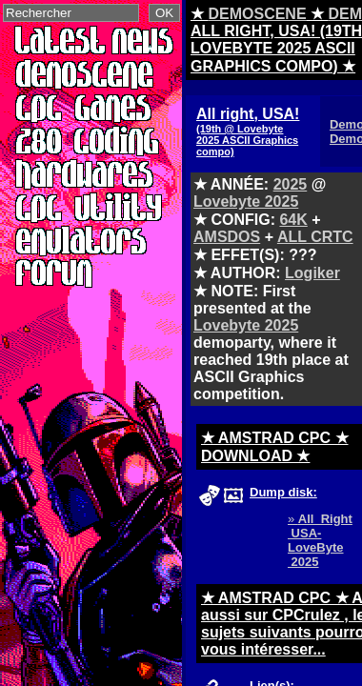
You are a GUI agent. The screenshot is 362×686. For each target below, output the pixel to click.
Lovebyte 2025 (245, 201)
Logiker (312, 273)
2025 (290, 184)
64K (293, 220)
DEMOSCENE (257, 14)
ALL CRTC (315, 237)
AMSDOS (226, 237)
